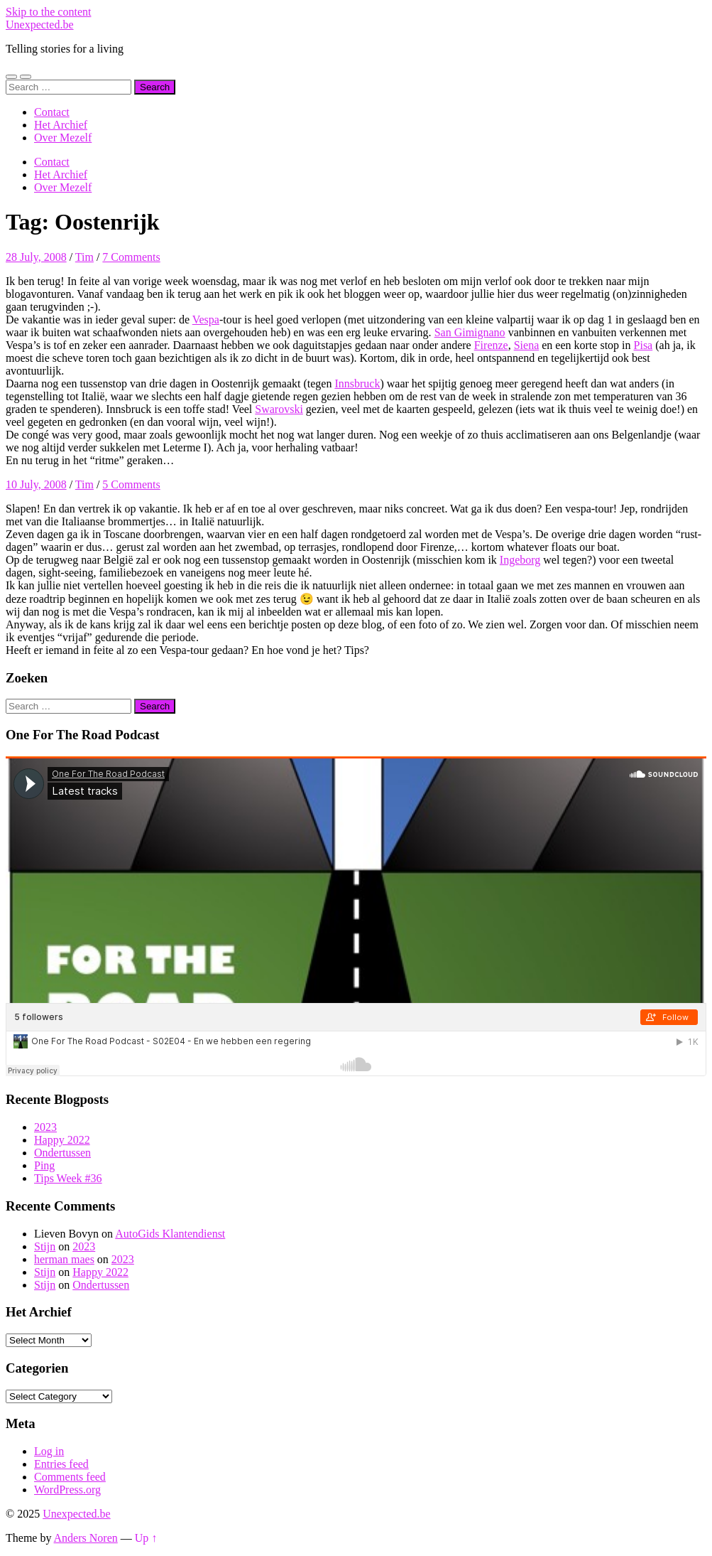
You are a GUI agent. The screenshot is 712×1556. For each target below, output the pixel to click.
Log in (49, 1451)
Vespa (205, 319)
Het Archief (60, 125)
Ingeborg (520, 560)
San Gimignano (469, 332)
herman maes (64, 1259)
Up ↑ (146, 1538)
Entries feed (61, 1464)
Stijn (44, 1246)
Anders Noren (86, 1538)
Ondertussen (62, 1153)
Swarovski (279, 409)
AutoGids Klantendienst (170, 1234)
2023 (45, 1127)
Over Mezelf (63, 138)
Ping (44, 1165)
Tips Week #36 (68, 1178)
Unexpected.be (40, 24)
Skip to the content (48, 12)
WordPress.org (67, 1489)
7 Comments (131, 257)
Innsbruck (357, 383)
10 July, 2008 (36, 484)
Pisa (643, 345)
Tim (84, 257)
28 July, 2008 (36, 257)
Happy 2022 (62, 1140)
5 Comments (131, 484)
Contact (52, 112)
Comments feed (70, 1477)
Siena (527, 345)
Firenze (491, 345)
